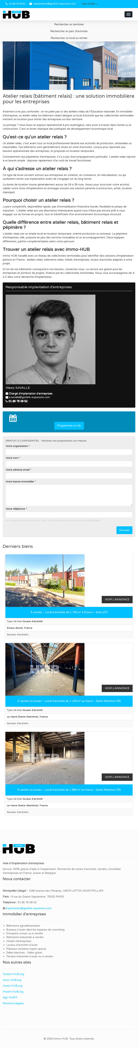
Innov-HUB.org (12, 980)
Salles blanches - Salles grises (24, 952)
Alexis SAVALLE (18, 388)
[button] (90, 4)
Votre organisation (17, 446)
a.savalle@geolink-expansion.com (29, 397)
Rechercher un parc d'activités (69, 31)
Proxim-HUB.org (13, 991)
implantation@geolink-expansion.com (54, 3)
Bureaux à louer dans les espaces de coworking (35, 929)
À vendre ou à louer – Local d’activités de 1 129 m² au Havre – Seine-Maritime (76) (69, 701)
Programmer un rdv (69, 425)
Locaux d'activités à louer (22, 944)
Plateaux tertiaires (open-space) (26, 948)
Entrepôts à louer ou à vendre (24, 933)
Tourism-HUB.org (13, 974)
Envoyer (124, 530)
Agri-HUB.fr (10, 997)
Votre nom (12, 457)
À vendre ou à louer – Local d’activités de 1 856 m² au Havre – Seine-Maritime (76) (69, 789)
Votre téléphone (15, 508)
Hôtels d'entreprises (18, 941)
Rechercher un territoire (69, 24)
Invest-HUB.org (12, 985)
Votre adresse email (17, 469)
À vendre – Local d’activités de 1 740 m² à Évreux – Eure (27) (69, 612)
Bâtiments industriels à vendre (24, 937)
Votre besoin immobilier (20, 481)
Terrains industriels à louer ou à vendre (29, 956)
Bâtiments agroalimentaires (23, 925)
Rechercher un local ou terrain (69, 38)
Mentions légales (13, 1003)
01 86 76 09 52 (17, 3)
